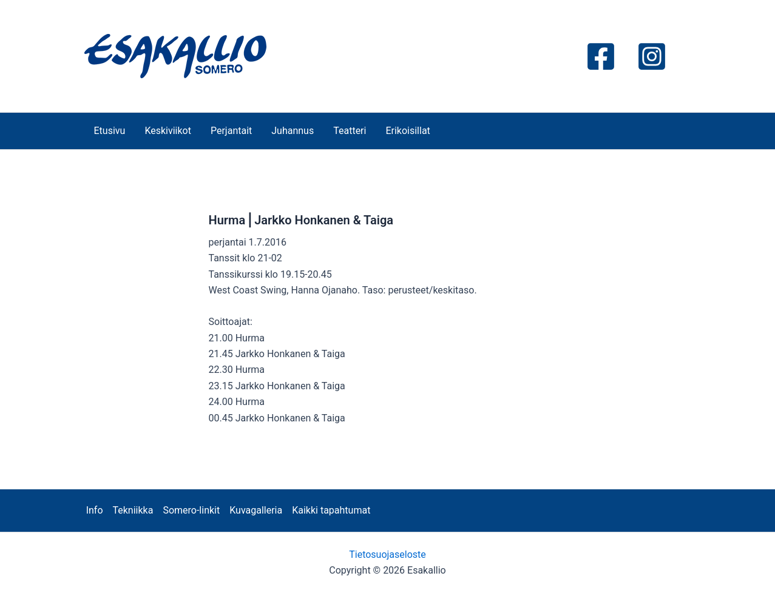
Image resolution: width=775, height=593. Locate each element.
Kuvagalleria (255, 510)
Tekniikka (133, 510)
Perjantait (231, 130)
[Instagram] (652, 56)
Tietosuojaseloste (387, 554)
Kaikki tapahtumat (331, 510)
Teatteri (349, 130)
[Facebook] (601, 56)
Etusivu (110, 130)
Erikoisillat (407, 130)
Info (94, 510)
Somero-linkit (191, 510)
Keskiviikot (167, 130)
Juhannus (292, 130)
